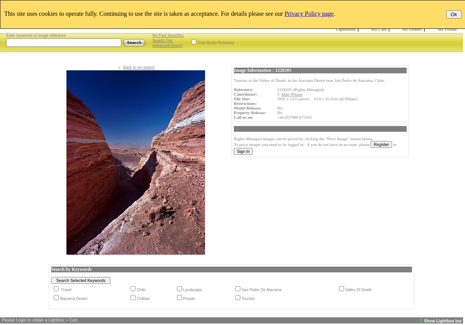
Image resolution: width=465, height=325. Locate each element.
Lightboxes (346, 29)
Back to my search (139, 67)
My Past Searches (168, 35)
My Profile (447, 29)
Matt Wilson (292, 94)
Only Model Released (215, 43)
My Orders (412, 29)
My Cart (379, 29)
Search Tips (162, 40)
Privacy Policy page (309, 13)
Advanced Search (167, 45)
